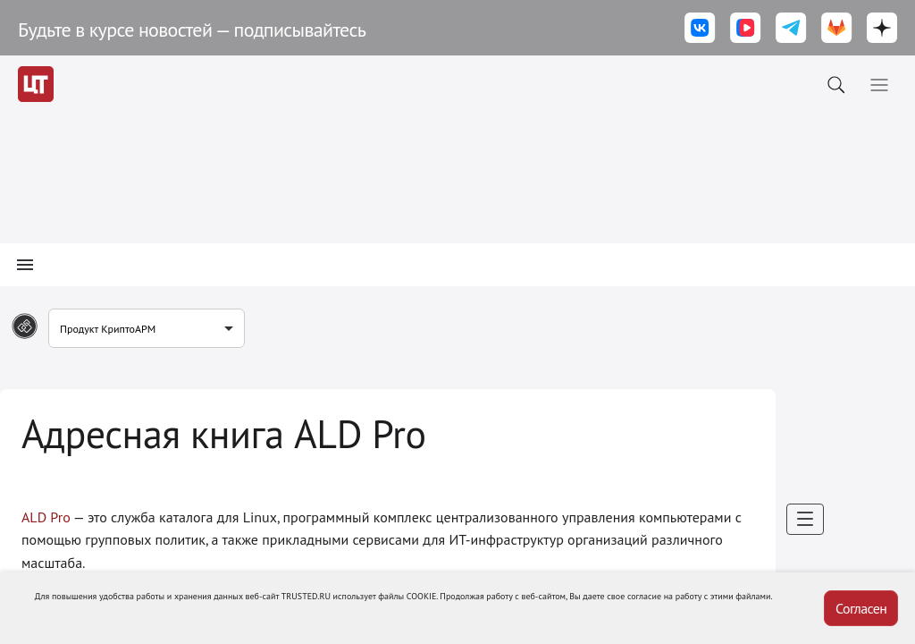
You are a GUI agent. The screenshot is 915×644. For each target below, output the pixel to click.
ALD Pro (46, 517)
